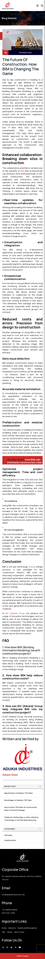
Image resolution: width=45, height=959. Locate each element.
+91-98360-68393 (9, 910)
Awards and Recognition (27, 928)
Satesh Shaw (10, 774)
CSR (3, 932)
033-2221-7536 (8, 913)
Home (4, 928)
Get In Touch (22, 956)
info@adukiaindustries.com (13, 894)
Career (9, 932)
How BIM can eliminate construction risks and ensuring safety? (24, 462)
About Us (12, 928)
